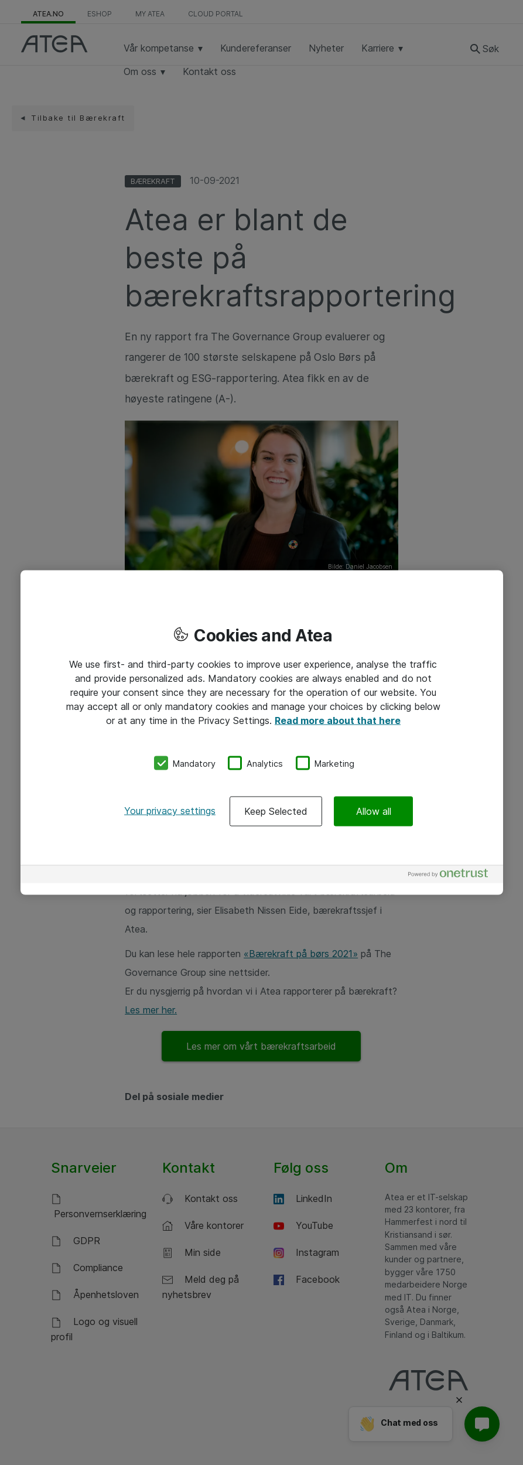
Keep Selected (275, 811)
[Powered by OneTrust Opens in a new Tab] (452, 876)
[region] (261, 732)
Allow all (373, 811)
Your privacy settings (170, 811)
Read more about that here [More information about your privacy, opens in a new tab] (338, 720)
